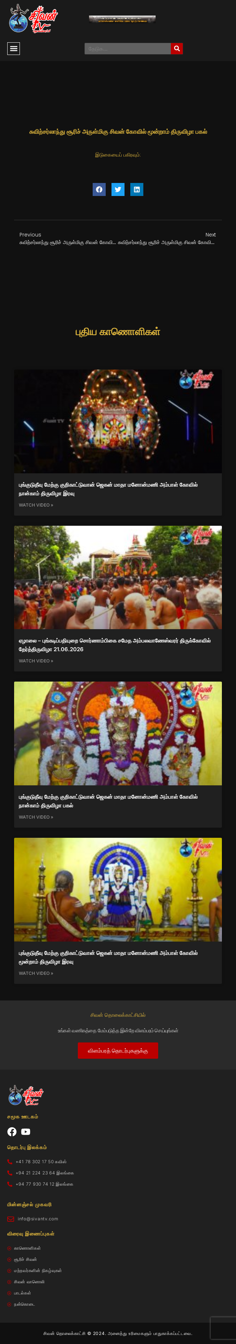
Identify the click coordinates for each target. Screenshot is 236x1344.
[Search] (177, 48)
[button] (13, 48)
